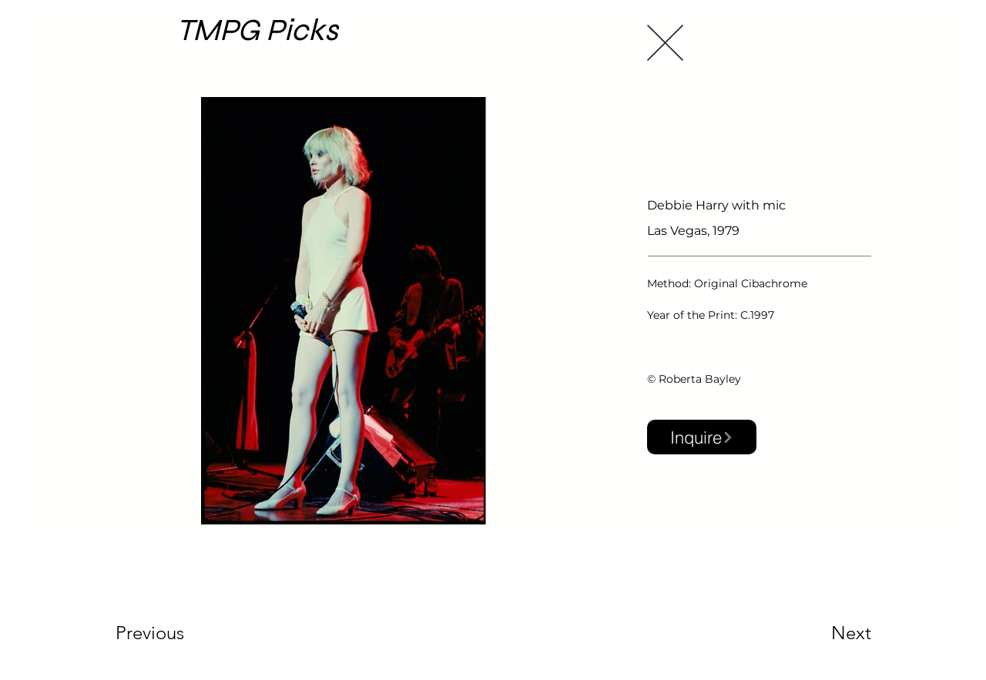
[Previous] (171, 633)
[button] (701, 437)
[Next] (820, 633)
